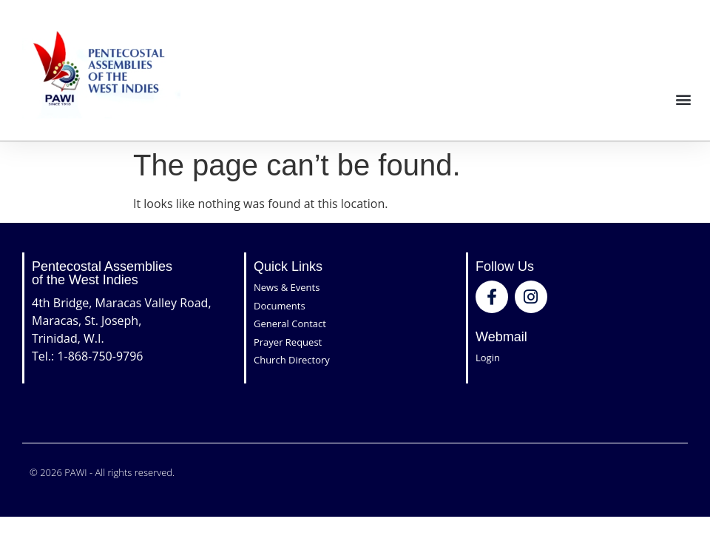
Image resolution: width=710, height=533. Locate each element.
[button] (683, 99)
